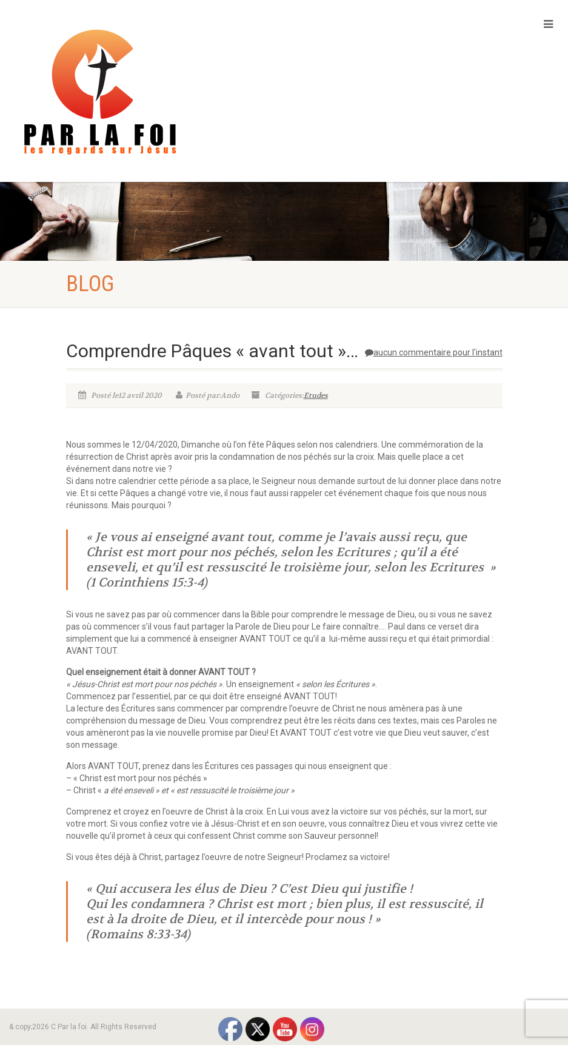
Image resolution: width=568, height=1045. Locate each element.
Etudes (316, 395)
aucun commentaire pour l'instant (434, 352)
